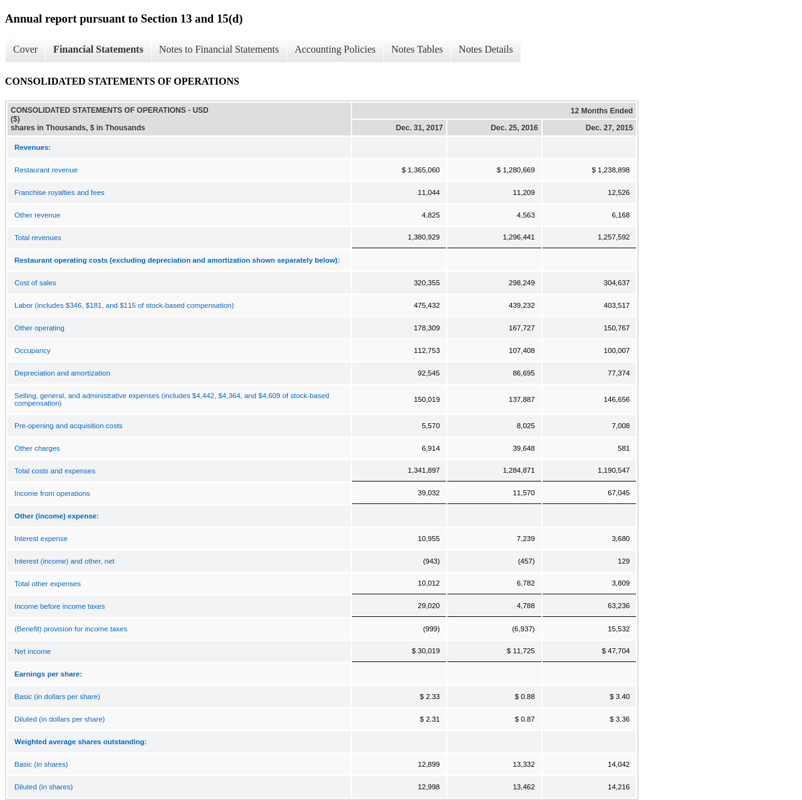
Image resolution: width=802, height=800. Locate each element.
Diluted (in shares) (43, 787)
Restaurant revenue (46, 170)
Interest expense (41, 538)
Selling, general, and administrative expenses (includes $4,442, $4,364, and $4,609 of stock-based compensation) (172, 399)
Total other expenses (47, 583)
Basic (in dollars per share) (57, 696)
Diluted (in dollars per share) (59, 719)
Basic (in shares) (41, 764)
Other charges (37, 448)
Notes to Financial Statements (219, 49)
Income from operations (52, 493)
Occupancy (32, 350)
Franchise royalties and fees (59, 192)
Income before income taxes (59, 606)
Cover (25, 49)
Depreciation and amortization (62, 373)
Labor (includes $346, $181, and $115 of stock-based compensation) (124, 305)
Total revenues (37, 237)
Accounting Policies (334, 49)
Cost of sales (35, 283)
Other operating (39, 328)
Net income (32, 651)
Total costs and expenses (54, 471)
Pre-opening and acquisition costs (68, 425)
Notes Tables (418, 49)
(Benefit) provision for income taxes (70, 629)
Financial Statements (98, 49)
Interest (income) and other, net (64, 561)
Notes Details (486, 49)
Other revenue (37, 215)
